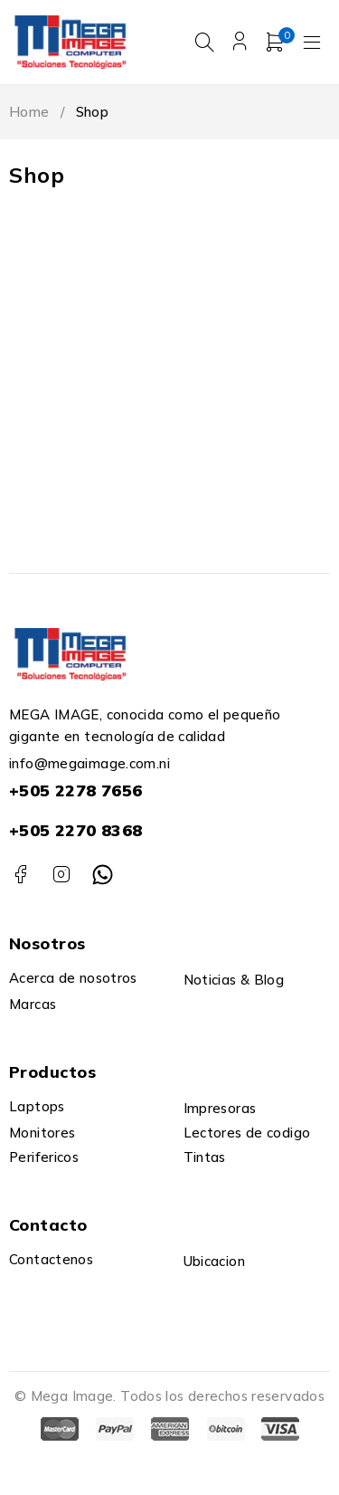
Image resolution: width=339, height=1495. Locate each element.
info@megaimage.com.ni (89, 763)
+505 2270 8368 (75, 830)
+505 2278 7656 (75, 790)
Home (29, 111)
